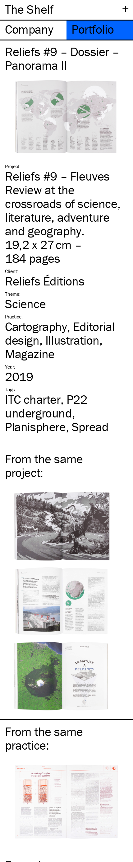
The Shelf (29, 9)
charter (33, 399)
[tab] (33, 30)
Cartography (36, 326)
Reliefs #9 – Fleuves (57, 176)
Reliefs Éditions (45, 281)
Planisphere (35, 426)
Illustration (72, 340)
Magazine (30, 353)
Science (25, 303)
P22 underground (46, 406)
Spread (90, 426)
